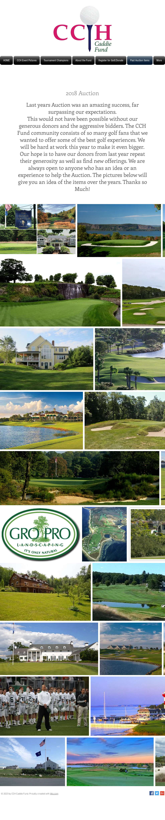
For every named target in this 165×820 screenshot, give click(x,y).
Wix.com (54, 793)
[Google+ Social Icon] (162, 793)
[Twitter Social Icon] (157, 793)
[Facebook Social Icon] (151, 793)
